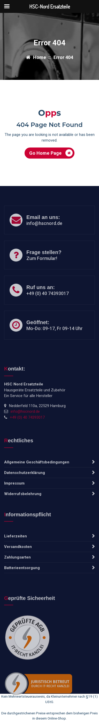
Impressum (14, 503)
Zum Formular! (41, 267)
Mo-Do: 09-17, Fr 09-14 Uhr (54, 337)
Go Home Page (51, 155)
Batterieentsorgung (22, 587)
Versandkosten (18, 566)
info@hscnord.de (44, 232)
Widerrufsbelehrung (22, 513)
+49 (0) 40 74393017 (47, 302)
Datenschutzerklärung (24, 492)
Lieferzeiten (15, 556)
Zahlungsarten (17, 577)
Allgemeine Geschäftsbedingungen (36, 482)
